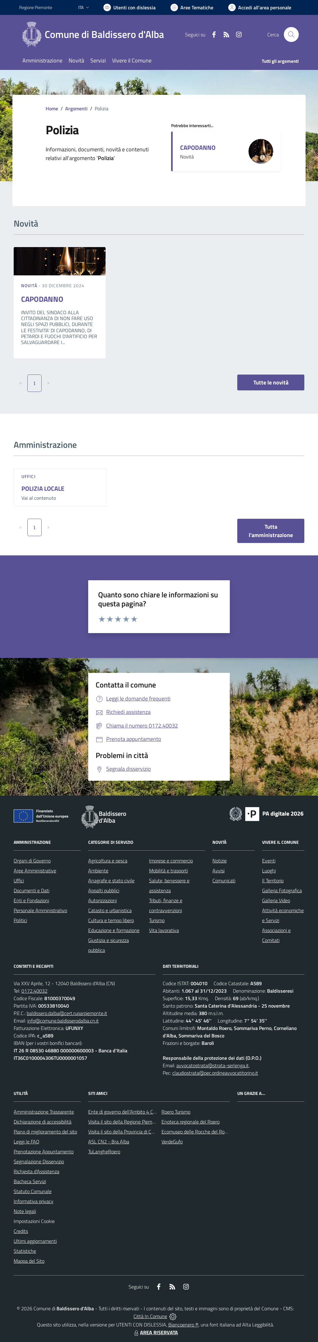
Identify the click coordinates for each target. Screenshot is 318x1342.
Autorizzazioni (102, 900)
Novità (30, 285)
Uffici (28, 476)
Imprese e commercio (171, 860)
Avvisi (218, 870)
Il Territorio (273, 880)
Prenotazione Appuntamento (44, 1151)
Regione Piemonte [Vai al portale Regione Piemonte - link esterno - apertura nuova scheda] (35, 7)
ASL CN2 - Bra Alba (108, 1141)
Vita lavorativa (164, 930)
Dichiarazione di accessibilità (42, 1121)
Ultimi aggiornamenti (35, 1241)
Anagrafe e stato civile (111, 880)
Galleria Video (276, 900)
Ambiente (98, 870)
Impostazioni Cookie (34, 1221)
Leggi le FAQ (26, 1141)
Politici (20, 920)
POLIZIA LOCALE (42, 488)
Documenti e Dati (31, 890)
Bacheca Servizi (30, 1181)
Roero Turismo (175, 1111)
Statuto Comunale (33, 1191)
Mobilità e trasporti (168, 870)
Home (52, 108)
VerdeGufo (172, 1141)
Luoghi (269, 870)
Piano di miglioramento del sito (45, 1131)
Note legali (25, 1211)
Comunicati (223, 880)
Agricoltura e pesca (107, 860)
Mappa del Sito (29, 1261)
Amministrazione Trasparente (44, 1111)
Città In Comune (150, 1316)
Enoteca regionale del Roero (190, 1121)
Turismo (157, 920)
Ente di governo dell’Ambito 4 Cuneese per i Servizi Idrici (145, 1111)
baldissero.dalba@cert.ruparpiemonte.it (67, 1013)
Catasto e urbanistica (110, 910)
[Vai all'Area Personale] (260, 7)
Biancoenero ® (183, 1324)
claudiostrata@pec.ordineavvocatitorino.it (215, 1073)
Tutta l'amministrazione (271, 530)
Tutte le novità (270, 382)
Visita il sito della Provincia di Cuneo (124, 1131)
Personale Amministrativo (40, 910)
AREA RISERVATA (155, 1332)
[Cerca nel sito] (291, 34)
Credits (21, 1231)
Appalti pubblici (103, 890)
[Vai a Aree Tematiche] (192, 7)
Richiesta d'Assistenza (36, 1171)
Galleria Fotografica (282, 890)
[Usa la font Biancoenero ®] (129, 7)
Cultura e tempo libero (111, 920)
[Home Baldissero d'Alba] (95, 34)
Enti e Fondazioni (31, 900)
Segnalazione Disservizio (39, 1161)
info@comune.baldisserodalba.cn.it (63, 1020)
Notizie (219, 860)
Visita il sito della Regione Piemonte (125, 1121)
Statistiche (25, 1251)
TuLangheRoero (104, 1151)
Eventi (268, 860)
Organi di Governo (32, 860)
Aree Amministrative (35, 870)
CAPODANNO (198, 147)
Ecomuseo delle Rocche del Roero (196, 1131)
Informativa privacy (33, 1201)
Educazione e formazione (113, 930)
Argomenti (76, 108)
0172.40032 (34, 991)
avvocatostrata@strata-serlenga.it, (213, 1065)
